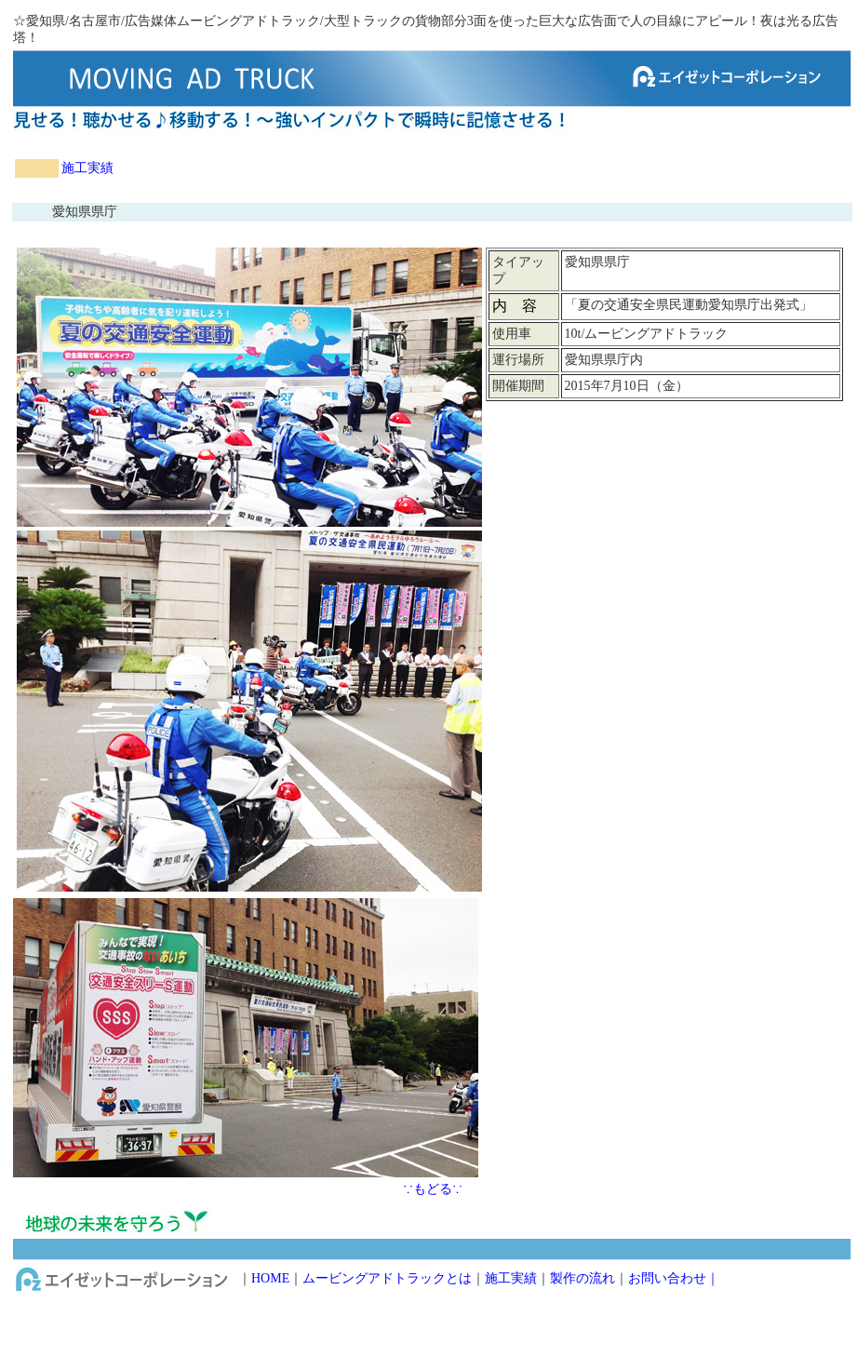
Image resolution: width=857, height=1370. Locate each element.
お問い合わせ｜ (673, 1278)
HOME (270, 1278)
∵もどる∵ (432, 1189)
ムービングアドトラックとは (387, 1278)
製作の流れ (582, 1278)
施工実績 (87, 168)
